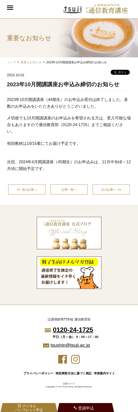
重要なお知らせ (31, 62)
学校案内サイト (104, 373)
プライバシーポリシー (38, 373)
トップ (11, 62)
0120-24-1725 (73, 329)
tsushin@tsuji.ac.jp (70, 345)
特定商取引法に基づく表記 (74, 373)
